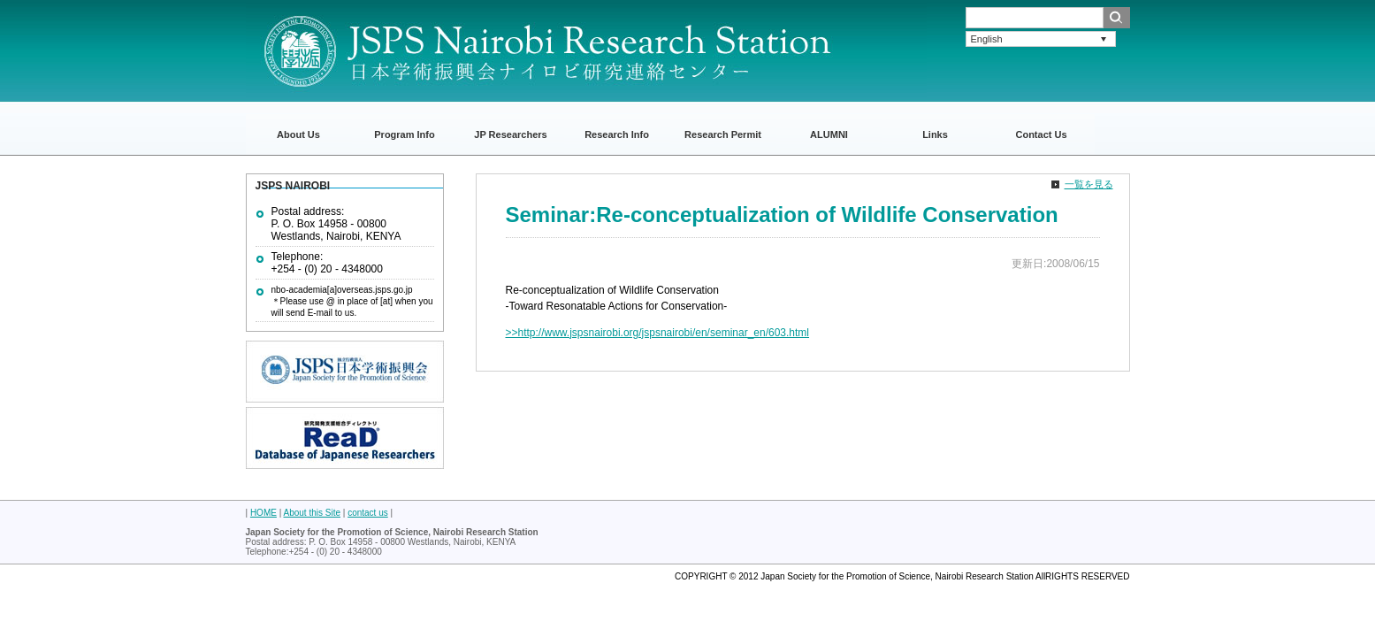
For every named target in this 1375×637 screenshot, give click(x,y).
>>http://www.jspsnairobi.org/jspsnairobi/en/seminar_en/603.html (658, 332)
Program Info (404, 134)
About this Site (312, 513)
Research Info (616, 134)
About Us (298, 134)
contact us (368, 513)
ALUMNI (829, 134)
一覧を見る (1089, 184)
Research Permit (722, 134)
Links (935, 134)
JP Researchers (510, 134)
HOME (263, 513)
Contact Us (1040, 134)
